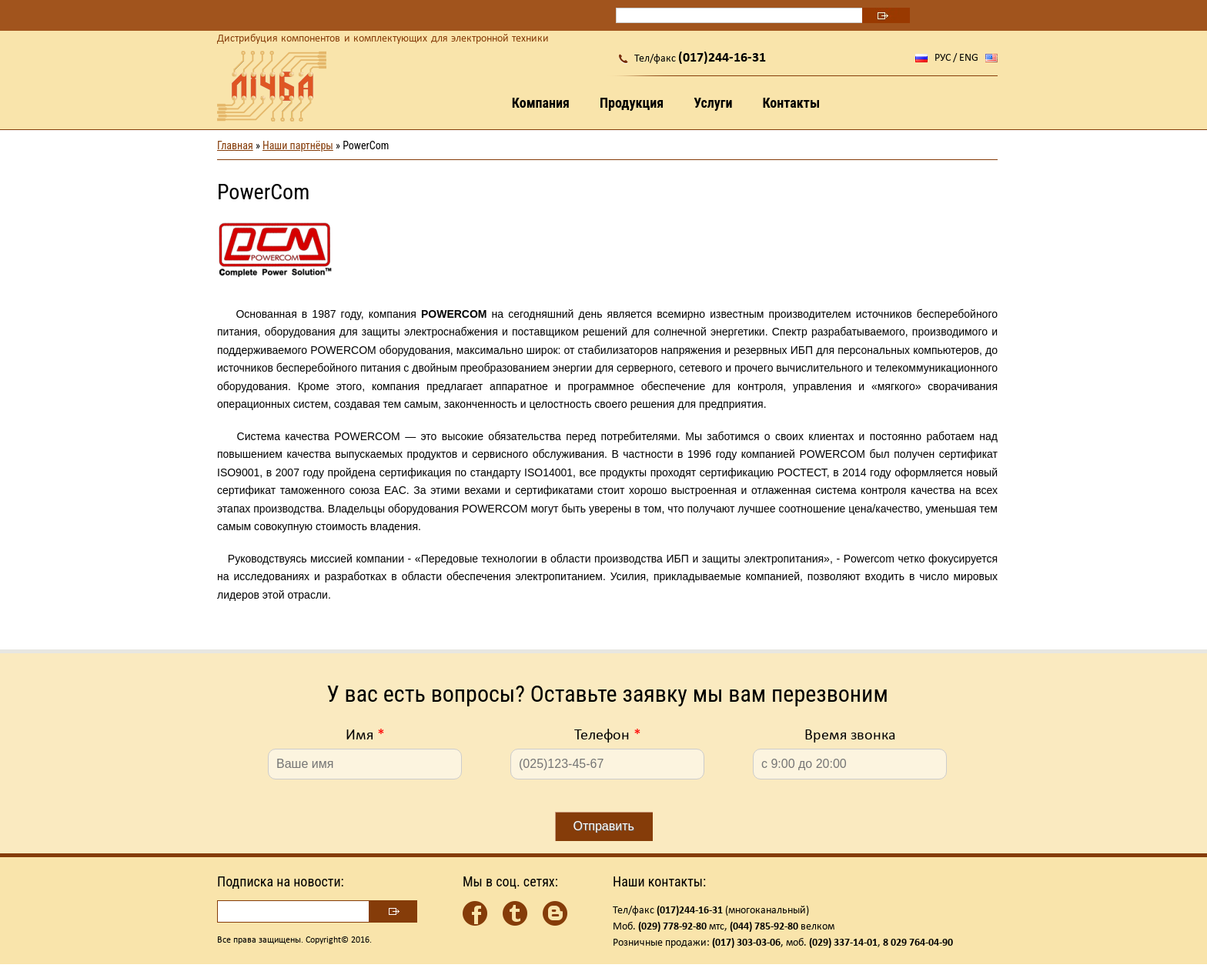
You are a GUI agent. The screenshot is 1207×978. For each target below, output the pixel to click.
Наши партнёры (297, 145)
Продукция (632, 103)
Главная (235, 145)
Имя (365, 735)
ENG (968, 58)
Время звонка (850, 735)
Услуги (713, 103)
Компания (541, 103)
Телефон (607, 735)
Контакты (791, 103)
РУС (943, 58)
